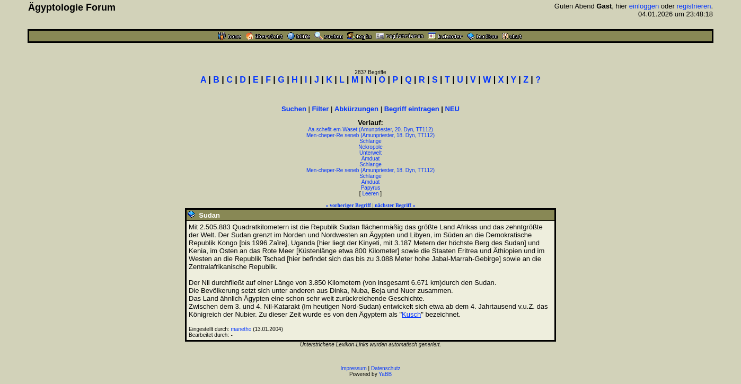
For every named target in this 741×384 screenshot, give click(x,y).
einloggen (644, 6)
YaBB (385, 374)
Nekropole (370, 147)
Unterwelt (370, 153)
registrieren (693, 6)
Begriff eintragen (411, 109)
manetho (241, 329)
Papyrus (371, 188)
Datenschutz (386, 368)
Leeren (370, 194)
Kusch (411, 314)
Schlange (370, 141)
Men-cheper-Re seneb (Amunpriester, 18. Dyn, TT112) (370, 135)
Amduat (370, 159)
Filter (320, 109)
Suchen (293, 109)
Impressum (353, 368)
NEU (452, 109)
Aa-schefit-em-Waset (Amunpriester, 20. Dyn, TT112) (370, 129)
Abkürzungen (356, 109)
